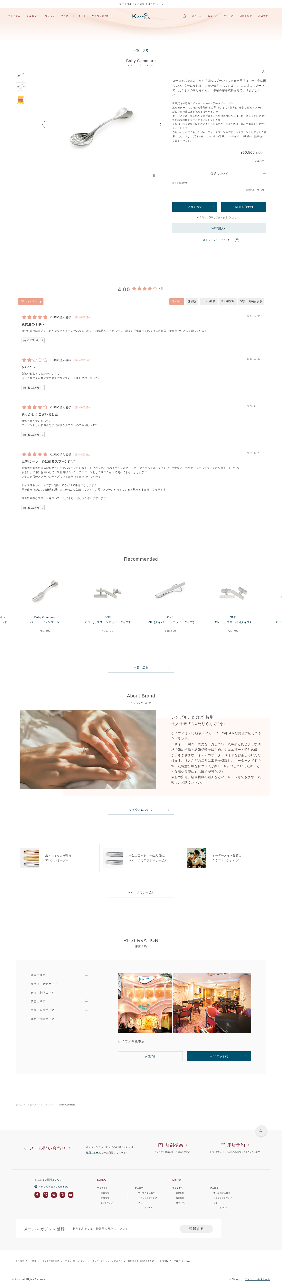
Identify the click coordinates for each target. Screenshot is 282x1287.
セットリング (107, 1203)
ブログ (177, 1261)
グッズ (65, 16)
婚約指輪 (180, 1198)
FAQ (188, 1261)
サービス (229, 16)
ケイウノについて (102, 16)
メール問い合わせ (48, 1148)
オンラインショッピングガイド (107, 1261)
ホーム (19, 1105)
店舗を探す (246, 16)
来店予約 (263, 16)
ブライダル (14, 16)
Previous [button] (43, 124)
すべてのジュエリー (147, 1193)
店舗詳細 (150, 1056)
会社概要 (20, 1261)
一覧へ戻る (141, 50)
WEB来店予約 (243, 206)
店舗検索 (174, 1144)
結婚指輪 (180, 1193)
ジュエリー (32, 16)
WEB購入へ (219, 228)
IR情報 (33, 1261)
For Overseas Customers (51, 1186)
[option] (102, 125)
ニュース (213, 16)
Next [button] (160, 124)
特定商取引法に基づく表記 (141, 1261)
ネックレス (143, 1203)
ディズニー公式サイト (257, 1279)
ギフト (82, 16)
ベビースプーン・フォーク (41, 1105)
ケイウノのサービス (141, 892)
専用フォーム (93, 1152)
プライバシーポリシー (76, 1261)
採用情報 (164, 1261)
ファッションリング (147, 1198)
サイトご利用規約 (51, 1261)
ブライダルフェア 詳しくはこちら (138, 4)
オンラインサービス (214, 240)
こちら (58, 1179)
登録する (196, 1229)
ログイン (197, 16)
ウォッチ (50, 16)
